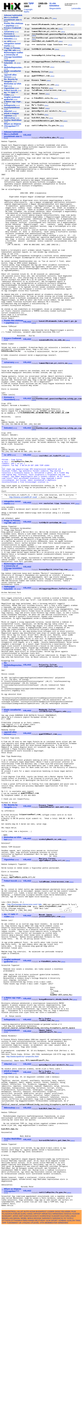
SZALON (71, 1416)
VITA (42, 1418)
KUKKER (56, 1411)
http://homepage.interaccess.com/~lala (24, 1048)
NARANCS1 (57, 1413)
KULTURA (64, 1411)
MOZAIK (37, 1413)
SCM (48, 1416)
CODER (50, 1407)
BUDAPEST (41, 1407)
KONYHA (27, 1411)
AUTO (26, 1407)
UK (20, 1418)
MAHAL (16, 1413)
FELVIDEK (66, 1407)
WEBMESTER (51, 1418)
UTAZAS (26, 1418)
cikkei (54, 18)
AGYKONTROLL (9, 1407)
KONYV (35, 1411)
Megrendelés (55, 8)
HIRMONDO (57, 1409)
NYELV (70, 1413)
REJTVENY (40, 1416)
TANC (78, 1416)
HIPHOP (37, 1409)
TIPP (31, 3)
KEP (21, 1411)
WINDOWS (63, 1418)
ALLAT (20, 1407)
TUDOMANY (12, 1418)
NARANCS (47, 1413)
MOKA (30, 1413)
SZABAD (62, 1416)
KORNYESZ (45, 1411)
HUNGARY (7, 1411)
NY (65, 1413)
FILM (73, 1407)
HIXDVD (67, 1409)
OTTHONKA (16, 1416)
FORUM (16, 1409)
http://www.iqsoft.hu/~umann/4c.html (22, 1226)
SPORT (54, 1416)
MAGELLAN (7, 1413)
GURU (23, 1409)
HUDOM (75, 1409)
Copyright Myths (28, 10)
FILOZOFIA (7, 1409)
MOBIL (24, 1413)
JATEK (15, 1411)
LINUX (73, 1411)
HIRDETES (47, 1409)
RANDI (31, 1416)
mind (5, 21)
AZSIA (32, 1407)
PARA (25, 1416)
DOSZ (58, 1407)
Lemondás (76, 8)
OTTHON (6, 1416)
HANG (30, 1409)
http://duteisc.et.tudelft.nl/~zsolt (23, 566)
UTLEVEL (34, 1418)
